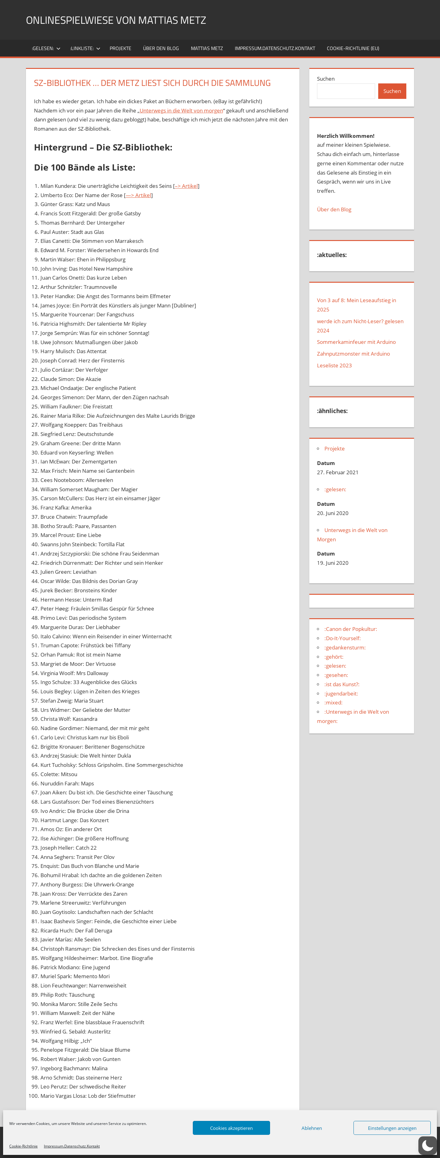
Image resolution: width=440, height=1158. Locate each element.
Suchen (326, 78)
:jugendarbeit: (341, 693)
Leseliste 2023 (334, 365)
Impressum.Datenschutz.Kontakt (72, 1146)
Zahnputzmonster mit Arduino (353, 353)
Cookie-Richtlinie (23, 1146)
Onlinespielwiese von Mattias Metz (122, 19)
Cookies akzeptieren (231, 1128)
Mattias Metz (207, 48)
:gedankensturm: (345, 647)
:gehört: (334, 656)
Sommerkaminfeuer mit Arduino (356, 341)
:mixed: (333, 702)
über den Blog (161, 48)
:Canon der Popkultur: (350, 628)
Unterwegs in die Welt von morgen (181, 110)
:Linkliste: (85, 48)
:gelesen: (46, 48)
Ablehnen (312, 1128)
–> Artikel (186, 185)
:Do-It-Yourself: (342, 638)
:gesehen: (336, 674)
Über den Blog (334, 209)
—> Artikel (138, 195)
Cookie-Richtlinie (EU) (353, 48)
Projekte (120, 48)
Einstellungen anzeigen (392, 1128)
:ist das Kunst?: (342, 684)
